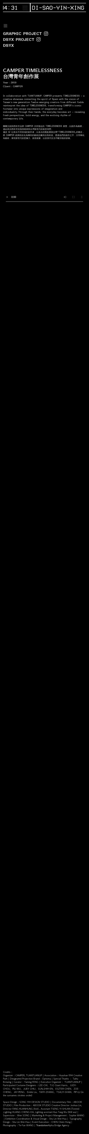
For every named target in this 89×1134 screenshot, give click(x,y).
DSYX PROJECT (18, 39)
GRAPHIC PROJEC (23, 34)
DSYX (8, 45)
